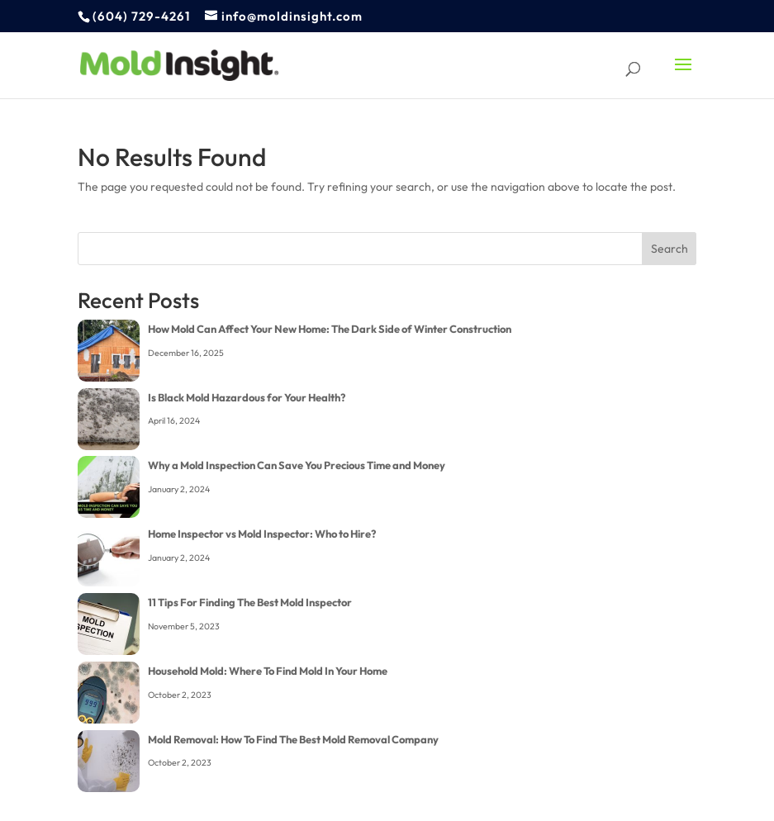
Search (669, 248)
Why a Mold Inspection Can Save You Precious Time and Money (296, 465)
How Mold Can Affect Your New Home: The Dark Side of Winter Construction (329, 328)
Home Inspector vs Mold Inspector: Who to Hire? (262, 533)
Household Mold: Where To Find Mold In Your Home (267, 670)
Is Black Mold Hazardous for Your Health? (246, 397)
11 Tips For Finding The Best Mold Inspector (250, 602)
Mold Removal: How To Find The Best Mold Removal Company (293, 739)
